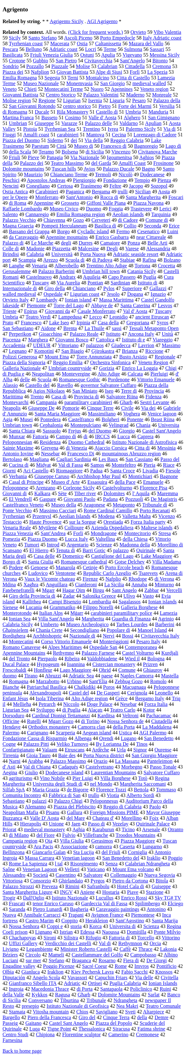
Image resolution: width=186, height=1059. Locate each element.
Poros (109, 687)
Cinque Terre (100, 408)
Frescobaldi (14, 670)
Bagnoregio (146, 146)
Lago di (173, 146)
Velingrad (118, 425)
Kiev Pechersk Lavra (92, 972)
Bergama (101, 191)
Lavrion (146, 345)
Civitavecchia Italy (160, 636)
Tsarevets (148, 573)
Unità (167, 334)
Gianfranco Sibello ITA (32, 983)
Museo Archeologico (87, 624)
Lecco (95, 317)
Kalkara (42, 493)
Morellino (131, 818)
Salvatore (93, 875)
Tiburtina (69, 1000)
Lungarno (152, 846)
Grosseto (70, 203)
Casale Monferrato (96, 311)
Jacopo (136, 186)
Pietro (104, 106)
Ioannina (76, 664)
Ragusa (62, 994)
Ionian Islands (163, 983)
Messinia (166, 448)
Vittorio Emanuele (156, 379)
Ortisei (95, 983)
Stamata (17, 1011)
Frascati (17, 903)
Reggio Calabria (126, 140)
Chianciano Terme (68, 174)
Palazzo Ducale (118, 168)
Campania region (20, 841)
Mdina (9, 584)
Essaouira (97, 482)
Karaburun (103, 829)
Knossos (163, 972)
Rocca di (109, 197)
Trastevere (141, 208)
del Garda (101, 163)
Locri (90, 49)
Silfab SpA (14, 789)
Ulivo (129, 596)
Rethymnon (130, 943)
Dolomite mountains (23, 168)
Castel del (79, 692)
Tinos (142, 744)
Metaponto (124, 505)
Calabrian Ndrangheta (147, 863)
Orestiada (113, 522)
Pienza (164, 180)
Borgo (63, 231)
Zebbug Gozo (129, 681)
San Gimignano (164, 117)
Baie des (67, 755)
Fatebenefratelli (18, 590)
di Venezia (76, 448)
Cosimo (73, 117)
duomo (10, 675)
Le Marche (42, 243)
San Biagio (72, 351)
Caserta (127, 846)
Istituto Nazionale (70, 897)
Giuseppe (44, 123)
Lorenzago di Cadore (155, 134)
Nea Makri (127, 1006)
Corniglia (137, 852)
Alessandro (14, 875)
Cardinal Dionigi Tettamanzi (61, 715)
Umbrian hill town (101, 271)
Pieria (149, 465)
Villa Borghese (115, 778)
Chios (82, 1011)
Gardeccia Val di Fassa (104, 903)
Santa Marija (165, 920)
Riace (168, 465)
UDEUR (41, 345)
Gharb (126, 402)
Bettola (141, 789)
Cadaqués (68, 766)
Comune (127, 670)
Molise (83, 66)
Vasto (148, 596)
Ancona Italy (141, 334)
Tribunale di (154, 505)
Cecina (119, 134)
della (142, 1017)
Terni (73, 77)
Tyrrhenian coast (26, 43)
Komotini (44, 351)
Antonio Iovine (18, 453)
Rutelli (34, 721)
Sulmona (133, 49)
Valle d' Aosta (102, 117)
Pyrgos (97, 880)
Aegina (10, 772)
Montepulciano (85, 425)
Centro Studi (15, 1034)
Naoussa (110, 932)
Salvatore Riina (122, 396)
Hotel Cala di (130, 886)
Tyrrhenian (14, 516)
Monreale (161, 94)
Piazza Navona (148, 203)
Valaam (49, 749)
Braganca (81, 960)
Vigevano (132, 55)
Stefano (56, 960)
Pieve (33, 157)
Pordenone (119, 379)
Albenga (82, 738)
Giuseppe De (41, 408)
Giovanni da (57, 311)
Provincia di (86, 396)
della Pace (125, 482)
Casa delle (44, 556)
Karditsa (106, 715)
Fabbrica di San (64, 795)
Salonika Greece (99, 596)
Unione (56, 823)
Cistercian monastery (114, 664)
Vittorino (171, 937)
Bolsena (70, 151)
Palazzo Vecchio (19, 220)
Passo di (96, 823)
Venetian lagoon (78, 858)
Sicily (15, 37)
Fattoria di (119, 937)
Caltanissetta (108, 43)
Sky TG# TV (168, 897)
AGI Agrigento (102, 21)
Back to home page (22, 1051)
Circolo (33, 954)
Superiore (132, 288)
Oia (48, 841)
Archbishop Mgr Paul (98, 476)
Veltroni (130, 715)
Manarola (65, 567)
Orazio (101, 761)
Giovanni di (15, 493)
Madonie (35, 248)
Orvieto (138, 32)
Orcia (155, 943)
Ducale (42, 112)
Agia (7, 419)
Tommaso (166, 789)
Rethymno (63, 653)
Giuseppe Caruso (52, 476)
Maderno (135, 94)
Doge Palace (99, 704)
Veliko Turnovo (72, 744)
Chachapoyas (22, 937)
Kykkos (40, 994)
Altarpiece (153, 1011)
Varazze (69, 123)
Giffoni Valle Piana (106, 203)
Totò (142, 778)
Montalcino (97, 77)
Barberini (164, 624)
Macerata (60, 43)
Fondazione (115, 180)
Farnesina (12, 1040)
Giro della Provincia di (32, 596)
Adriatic (72, 983)
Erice (174, 225)
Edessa (87, 932)
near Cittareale (151, 237)
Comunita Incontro (22, 795)
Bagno (148, 168)
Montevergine (76, 374)
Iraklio (154, 858)
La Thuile (94, 328)
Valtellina (105, 539)
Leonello (164, 692)
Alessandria (158, 248)
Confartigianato (18, 749)
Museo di (83, 146)
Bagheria (79, 909)
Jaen (75, 823)
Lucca (123, 436)
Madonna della (135, 544)
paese (107, 675)
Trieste (10, 311)
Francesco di (113, 146)
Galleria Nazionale (22, 368)
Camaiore (110, 243)
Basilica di (105, 225)
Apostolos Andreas (46, 180)
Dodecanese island (64, 772)
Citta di (142, 448)
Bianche (11, 687)
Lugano (128, 738)
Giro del (87, 1017)
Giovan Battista (72, 72)
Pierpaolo (47, 658)
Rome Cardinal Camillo (108, 510)
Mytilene (47, 527)
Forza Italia (156, 704)
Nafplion (40, 72)
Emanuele (153, 482)
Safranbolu (98, 886)
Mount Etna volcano (133, 869)
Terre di (129, 391)
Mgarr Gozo (61, 721)
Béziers (10, 954)
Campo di (66, 436)
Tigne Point (59, 1028)
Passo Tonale (163, 766)
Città (61, 146)
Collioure (73, 527)
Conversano (40, 1000)
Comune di (156, 220)
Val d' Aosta (135, 311)
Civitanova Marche (157, 151)
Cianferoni (85, 584)
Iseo (109, 391)
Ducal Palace (16, 664)
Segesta (52, 77)
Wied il (132, 658)
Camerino (118, 1034)
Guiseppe (161, 886)
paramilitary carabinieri (88, 402)
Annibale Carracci (42, 915)
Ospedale (53, 294)
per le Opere (15, 197)
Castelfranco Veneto (23, 505)
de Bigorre (78, 789)
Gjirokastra (102, 351)
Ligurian (72, 100)
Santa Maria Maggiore (57, 413)
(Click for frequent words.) (95, 32)
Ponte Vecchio (17, 510)
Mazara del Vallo (146, 43)
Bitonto (160, 60)
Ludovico (38, 573)
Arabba (35, 761)
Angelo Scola (46, 977)
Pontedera (50, 419)
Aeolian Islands (74, 516)
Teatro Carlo (122, 710)
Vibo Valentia (167, 32)
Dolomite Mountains (119, 994)
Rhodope (138, 579)
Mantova (95, 134)
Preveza (50, 886)
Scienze (104, 544)
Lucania (34, 607)
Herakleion (96, 920)
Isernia (95, 100)
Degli (112, 248)
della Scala (20, 151)
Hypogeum (48, 664)
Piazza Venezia (18, 533)
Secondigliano (84, 630)
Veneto (10, 89)
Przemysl (41, 516)
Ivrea (113, 129)
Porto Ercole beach (124, 567)
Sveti (130, 1011)
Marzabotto (47, 681)
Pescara (10, 49)
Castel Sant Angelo (68, 1023)
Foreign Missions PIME (114, 812)
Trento (37, 396)
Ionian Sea (19, 618)
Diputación (14, 977)
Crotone (17, 60)
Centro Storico (61, 94)
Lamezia (168, 613)
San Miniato (84, 391)
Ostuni (87, 55)
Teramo (46, 151)
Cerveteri (100, 220)
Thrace (145, 949)
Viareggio (163, 339)
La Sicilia (114, 584)
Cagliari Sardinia (73, 459)
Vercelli (174, 590)
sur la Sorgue (82, 522)
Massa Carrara (39, 858)
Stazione (154, 892)
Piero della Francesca (49, 1017)
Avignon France (107, 915)
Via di (169, 129)
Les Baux (108, 459)
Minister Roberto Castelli (86, 949)
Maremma (167, 493)
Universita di (122, 926)
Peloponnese (15, 487)
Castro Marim (39, 920)
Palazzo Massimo (68, 761)
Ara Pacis (43, 846)
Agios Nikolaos (49, 391)
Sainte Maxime (18, 448)
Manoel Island (152, 630)
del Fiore (46, 835)
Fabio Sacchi (134, 972)
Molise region (17, 100)
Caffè (125, 949)
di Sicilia (95, 151)
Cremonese (147, 1034)
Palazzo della (166, 100)
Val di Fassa (70, 465)
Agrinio (166, 618)
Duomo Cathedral (86, 442)
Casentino (66, 875)
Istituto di (147, 282)
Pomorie (70, 408)
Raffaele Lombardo (22, 208)
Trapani (75, 915)
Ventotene (65, 573)
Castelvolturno (117, 487)
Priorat (10, 829)
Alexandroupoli (45, 692)
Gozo (78, 220)
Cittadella (135, 66)
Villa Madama (166, 561)
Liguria (117, 100)
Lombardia (100, 601)
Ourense (163, 749)
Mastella (170, 675)
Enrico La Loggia (140, 368)
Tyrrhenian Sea (59, 129)
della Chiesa (135, 539)
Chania (143, 425)
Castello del (37, 385)
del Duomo (100, 430)
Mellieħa (22, 704)
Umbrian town (17, 425)
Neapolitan (43, 374)
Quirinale (145, 550)
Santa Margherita (143, 197)
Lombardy (46, 299)
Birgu (98, 590)
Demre (162, 1017)
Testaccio (12, 522)
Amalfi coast (36, 134)
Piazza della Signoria (24, 362)
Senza (111, 863)
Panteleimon (159, 761)
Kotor (149, 710)
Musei (26, 419)
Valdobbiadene (102, 658)
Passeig (10, 1023)
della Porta (124, 727)
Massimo (171, 345)
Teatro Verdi (38, 317)
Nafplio (113, 579)
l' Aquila (140, 493)
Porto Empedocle (117, 37)
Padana (110, 499)
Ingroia (16, 989)
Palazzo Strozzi (18, 886)
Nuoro (96, 89)
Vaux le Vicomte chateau (49, 579)
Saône (9, 869)
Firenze (90, 579)
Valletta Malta (136, 516)
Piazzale (59, 66)
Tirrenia (11, 755)
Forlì (135, 72)
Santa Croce (122, 470)
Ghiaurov (152, 670)
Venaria (39, 265)
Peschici (11, 180)
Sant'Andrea (53, 533)
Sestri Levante (154, 402)
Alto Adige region (89, 698)
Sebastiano (13, 801)
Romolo (158, 681)
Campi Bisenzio (65, 601)
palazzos (95, 345)
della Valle (13, 994)
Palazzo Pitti (36, 744)
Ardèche (100, 749)
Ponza (134, 243)
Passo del (169, 459)
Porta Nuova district (103, 755)
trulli (123, 191)
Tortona (142, 265)
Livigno (11, 949)
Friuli (14, 157)
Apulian (153, 123)
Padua (96, 470)
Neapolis (12, 408)
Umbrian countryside (69, 368)
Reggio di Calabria (122, 806)
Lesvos (165, 305)
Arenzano (45, 487)
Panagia (55, 157)
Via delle (144, 977)
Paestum (40, 146)
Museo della (63, 505)
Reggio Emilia (68, 362)
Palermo (11, 732)
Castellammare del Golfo (97, 954)
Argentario (78, 544)
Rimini (72, 886)
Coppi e (55, 926)
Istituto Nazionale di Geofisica (78, 1006)
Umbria (133, 112)
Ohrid (105, 670)
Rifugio (93, 937)
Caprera (145, 436)
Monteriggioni (114, 641)
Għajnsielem (15, 630)
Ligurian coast (84, 294)
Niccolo (71, 704)
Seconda (152, 225)
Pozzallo (35, 66)
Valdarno (128, 123)
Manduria (158, 112)
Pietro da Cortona (130, 880)
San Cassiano (139, 459)
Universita (168, 425)
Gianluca (31, 972)
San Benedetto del (120, 858)
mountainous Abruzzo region (131, 453)
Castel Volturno (138, 653)
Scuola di (74, 260)
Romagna (18, 681)
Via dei (148, 408)
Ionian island (78, 299)
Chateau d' (103, 818)
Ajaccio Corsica (110, 448)
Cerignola (137, 692)
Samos (97, 465)
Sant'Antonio (79, 197)
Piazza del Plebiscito (75, 806)
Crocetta (166, 265)
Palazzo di (13, 243)
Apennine (43, 203)
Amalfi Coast (132, 163)
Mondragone (104, 533)
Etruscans (74, 749)
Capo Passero (122, 277)
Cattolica (105, 339)
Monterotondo (17, 613)
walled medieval (19, 294)
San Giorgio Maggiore (154, 755)
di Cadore (128, 220)
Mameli (56, 954)
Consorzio (40, 880)
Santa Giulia (40, 561)
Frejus (74, 430)
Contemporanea (141, 647)
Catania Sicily (141, 271)
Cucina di (19, 465)
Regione (46, 100)
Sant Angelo (124, 590)
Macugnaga (134, 687)
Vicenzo (166, 516)
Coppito (69, 920)
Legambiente (39, 949)
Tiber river (85, 493)
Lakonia (168, 949)
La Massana (127, 761)
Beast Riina (163, 419)
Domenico (72, 556)
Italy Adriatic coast (162, 37)
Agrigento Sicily (66, 21)
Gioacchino (50, 334)
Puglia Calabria (125, 983)
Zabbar (151, 590)
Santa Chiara (22, 430)
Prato (8, 322)
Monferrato (46, 197)
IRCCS (102, 436)
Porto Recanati (155, 510)
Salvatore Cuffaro (161, 772)
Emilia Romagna (20, 77)
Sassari (157, 49)
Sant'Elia (98, 681)
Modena (106, 516)
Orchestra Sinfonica (110, 362)
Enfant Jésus (15, 698)
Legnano (18, 351)
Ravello (65, 385)
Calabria (35, 254)
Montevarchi (16, 402)
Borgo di (11, 561)
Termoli (103, 174)
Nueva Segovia (159, 875)
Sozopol (159, 186)
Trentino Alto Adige (106, 265)
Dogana (135, 294)
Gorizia (106, 368)
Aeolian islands (128, 214)
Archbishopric (47, 636)
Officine (11, 721)
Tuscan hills (64, 168)
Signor (140, 749)
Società (40, 875)
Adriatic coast (63, 49)
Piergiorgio (84, 180)
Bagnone (169, 476)
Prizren (150, 664)
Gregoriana (137, 322)
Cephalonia (51, 425)
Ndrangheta (125, 1000)
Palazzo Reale (84, 334)
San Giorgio (112, 83)
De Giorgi (156, 960)
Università (62, 254)
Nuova (9, 915)
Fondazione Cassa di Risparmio (35, 738)
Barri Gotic (94, 550)
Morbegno (132, 766)
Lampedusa (70, 317)
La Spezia (157, 72)
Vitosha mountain (51, 1011)
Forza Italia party (147, 522)
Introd (53, 544)
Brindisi (11, 254)
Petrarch (47, 704)
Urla (121, 749)
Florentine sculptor (81, 1034)
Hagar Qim (73, 590)
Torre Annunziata (94, 356)
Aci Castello (36, 470)
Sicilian (143, 191)
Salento (10, 214)
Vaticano (96, 869)
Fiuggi (9, 134)
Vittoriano (68, 345)
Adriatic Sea (81, 675)
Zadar (69, 596)
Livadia (150, 470)
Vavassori (77, 977)
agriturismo (20, 778)
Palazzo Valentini (100, 94)
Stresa (164, 533)
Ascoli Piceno (78, 37)
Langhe (16, 265)
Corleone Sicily (79, 487)
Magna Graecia (18, 225)
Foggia (116, 208)
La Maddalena (156, 727)
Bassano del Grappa (29, 231)
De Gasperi (107, 692)
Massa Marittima (116, 299)
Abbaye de (102, 305)
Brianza (130, 351)
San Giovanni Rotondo (32, 106)
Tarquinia (161, 214)
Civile (127, 408)
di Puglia (71, 710)
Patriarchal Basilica (46, 687)
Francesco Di (80, 453)
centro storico (77, 106)
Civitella (169, 977)
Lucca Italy (76, 539)
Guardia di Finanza (131, 618)
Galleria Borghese (139, 607)
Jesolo (113, 294)
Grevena (49, 448)
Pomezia (11, 539)
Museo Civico (64, 208)
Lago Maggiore (75, 670)
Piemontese (143, 915)
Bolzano (171, 260)
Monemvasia (79, 83)
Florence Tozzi (111, 789)
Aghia (78, 829)
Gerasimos (102, 841)
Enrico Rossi (134, 897)
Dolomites (114, 493)
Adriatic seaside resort (135, 254)
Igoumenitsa (119, 157)
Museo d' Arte (65, 482)
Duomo (93, 208)
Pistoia (30, 129)
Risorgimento (84, 863)
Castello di (107, 112)
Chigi (171, 368)
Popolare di (118, 630)
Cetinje (90, 567)
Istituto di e (133, 339)
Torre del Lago (69, 305)
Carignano (37, 732)
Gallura (74, 812)
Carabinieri (47, 191)
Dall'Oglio (33, 897)
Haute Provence (45, 522)
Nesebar (128, 704)
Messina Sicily (164, 55)
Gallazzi (157, 288)
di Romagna (15, 112)
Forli (78, 533)
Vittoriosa (13, 880)
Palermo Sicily (141, 129)
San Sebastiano (18, 328)
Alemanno (35, 806)
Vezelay (120, 823)
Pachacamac (158, 715)
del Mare (76, 818)
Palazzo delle (98, 123)
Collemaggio (123, 875)
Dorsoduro (13, 715)
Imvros (141, 966)
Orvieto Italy (16, 299)
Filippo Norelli (98, 607)
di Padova (102, 260)
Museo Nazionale (41, 83)
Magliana (39, 459)
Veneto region (154, 89)
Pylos (109, 288)
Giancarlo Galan (48, 852)
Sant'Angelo (132, 60)
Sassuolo (52, 430)
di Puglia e (13, 374)
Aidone (48, 328)
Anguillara (56, 584)
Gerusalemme (17, 271)
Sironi (49, 937)
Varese (132, 248)
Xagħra (30, 584)
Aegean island (97, 732)
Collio (130, 225)
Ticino (128, 829)
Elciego (175, 903)
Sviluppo (45, 710)
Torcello (145, 937)
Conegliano (38, 186)
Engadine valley (19, 966)
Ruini (165, 989)
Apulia (108, 55)
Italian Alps (51, 613)
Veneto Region (153, 362)
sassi (117, 328)
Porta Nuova (92, 254)
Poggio (175, 858)
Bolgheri (110, 419)
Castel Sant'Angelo (161, 430)
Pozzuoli (134, 499)
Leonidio (118, 317)
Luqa (34, 1028)
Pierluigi (159, 374)
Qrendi (106, 738)
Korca (95, 926)
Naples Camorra (136, 675)
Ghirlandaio (71, 880)
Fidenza (153, 396)
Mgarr (48, 590)
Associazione (74, 846)
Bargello (11, 1017)
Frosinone (163, 163)
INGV (66, 892)
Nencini (11, 186)
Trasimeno (91, 186)
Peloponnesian (17, 442)
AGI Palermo (153, 732)
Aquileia (91, 277)
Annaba (139, 584)
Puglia (149, 277)
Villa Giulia (72, 841)
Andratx (67, 277)
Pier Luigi (82, 778)
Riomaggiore (69, 470)
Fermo (123, 231)
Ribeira (72, 658)
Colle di (11, 248)
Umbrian (18, 123)
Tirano (30, 675)
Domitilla (136, 932)
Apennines (121, 89)
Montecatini (21, 641)
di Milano (19, 835)
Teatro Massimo (67, 163)
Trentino (91, 129)
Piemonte (36, 305)
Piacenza (12, 339)
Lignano (43, 932)
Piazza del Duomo (21, 140)
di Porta (84, 989)
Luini (172, 231)
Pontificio (166, 966)
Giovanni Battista (20, 94)
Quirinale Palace (153, 823)
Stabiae (127, 260)
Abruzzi (53, 675)
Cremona (161, 66)
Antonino (156, 909)
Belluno (34, 49)
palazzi (39, 801)
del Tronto (19, 658)
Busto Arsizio (133, 356)
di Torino (90, 721)
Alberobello (67, 265)
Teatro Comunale (163, 1006)
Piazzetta (61, 248)
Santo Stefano (42, 37)
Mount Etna (57, 356)
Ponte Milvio (167, 932)
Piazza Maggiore (138, 841)
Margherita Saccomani (143, 784)
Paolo (155, 806)
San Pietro (66, 60)
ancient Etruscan (152, 317)
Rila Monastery (72, 112)
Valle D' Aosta (44, 818)
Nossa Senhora (24, 926)
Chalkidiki (85, 687)
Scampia (27, 260)
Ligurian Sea (16, 710)
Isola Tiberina (49, 698)
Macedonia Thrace (50, 989)
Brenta (70, 328)
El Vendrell (20, 499)
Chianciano (84, 288)
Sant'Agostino (130, 920)
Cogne (9, 744)
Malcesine (88, 248)
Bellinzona (13, 852)
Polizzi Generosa (20, 356)
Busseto (49, 117)
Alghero (132, 117)
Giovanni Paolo (80, 499)
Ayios (89, 168)
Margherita (93, 618)
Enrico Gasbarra (112, 237)
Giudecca (120, 345)
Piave (132, 892)
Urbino (74, 681)
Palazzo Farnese (98, 653)
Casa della (108, 322)
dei (74, 140)
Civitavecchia (98, 60)
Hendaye (12, 727)
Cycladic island (93, 231)
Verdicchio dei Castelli (68, 943)
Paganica (75, 191)
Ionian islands (162, 601)
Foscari (175, 197)
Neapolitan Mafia (20, 812)
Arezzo (50, 260)
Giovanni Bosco (72, 339)
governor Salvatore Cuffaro (108, 385)
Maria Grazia (45, 789)
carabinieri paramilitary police (121, 613)
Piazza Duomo (42, 539)
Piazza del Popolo (114, 1023)
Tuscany (40, 282)
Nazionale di (82, 636)
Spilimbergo (147, 903)
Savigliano (106, 1011)
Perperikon (20, 334)
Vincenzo (120, 151)
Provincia (154, 391)
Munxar (17, 436)
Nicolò (126, 174)
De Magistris (164, 499)
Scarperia (65, 732)
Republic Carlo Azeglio (107, 573)
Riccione (154, 351)
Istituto (113, 334)
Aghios (146, 157)
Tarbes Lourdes (132, 624)
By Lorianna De (112, 744)
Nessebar (50, 453)
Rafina (149, 260)
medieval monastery (44, 829)
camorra (103, 846)
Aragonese (94, 505)
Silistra (70, 937)
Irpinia (83, 322)
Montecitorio (137, 533)
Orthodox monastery (49, 727)
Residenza (50, 442)
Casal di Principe (26, 482)
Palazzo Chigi (68, 801)
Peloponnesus (104, 801)
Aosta (164, 191)
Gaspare (47, 499)
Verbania (18, 476)
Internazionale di (20, 288)
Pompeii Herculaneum (64, 225)
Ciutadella (161, 721)
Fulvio (69, 835)
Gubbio (40, 60)
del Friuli (111, 852)
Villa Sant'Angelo (56, 618)
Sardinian (120, 282)
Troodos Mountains (135, 835)
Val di (105, 943)
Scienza (151, 926)
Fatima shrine (151, 1028)
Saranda (17, 909)
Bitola (162, 880)
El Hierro (38, 550)
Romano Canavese (22, 647)
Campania (46, 402)
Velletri (71, 869)
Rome (121, 966)
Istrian (66, 932)
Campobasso (143, 954)
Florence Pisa (153, 487)
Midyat (43, 465)
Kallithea (31, 601)
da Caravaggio (23, 237)
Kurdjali (169, 653)
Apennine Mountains (24, 653)
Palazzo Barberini (56, 271)
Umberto (50, 624)
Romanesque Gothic (79, 379)
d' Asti (9, 766)
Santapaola (111, 989)
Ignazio (158, 294)
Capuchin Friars (111, 977)
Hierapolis (30, 823)
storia (76, 926)
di (85, 436)
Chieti (30, 89)
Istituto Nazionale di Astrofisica (144, 442)
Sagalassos (130, 601)
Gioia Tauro (38, 755)
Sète (62, 493)
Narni (14, 761)
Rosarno (107, 960)
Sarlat (153, 994)
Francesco (31, 322)
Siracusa (121, 1028)
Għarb (84, 994)
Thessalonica (91, 1028)
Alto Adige (108, 374)
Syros (162, 322)
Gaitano (33, 1023)
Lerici (165, 208)
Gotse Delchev (130, 561)
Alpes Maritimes (65, 647)
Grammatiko (62, 607)
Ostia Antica (15, 191)
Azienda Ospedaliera (112, 527)
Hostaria (110, 892)
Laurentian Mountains (113, 772)
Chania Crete (49, 630)
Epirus (30, 311)
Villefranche (95, 835)
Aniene (87, 892)
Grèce (122, 698)
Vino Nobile (52, 778)
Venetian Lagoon (40, 869)
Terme (109, 49)
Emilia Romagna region (80, 214)
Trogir (9, 897)
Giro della (54, 288)
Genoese (39, 567)
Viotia (113, 795)
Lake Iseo (59, 322)
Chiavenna (54, 220)
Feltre (115, 186)
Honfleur (43, 670)
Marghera (38, 339)
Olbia (8, 972)
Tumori (31, 544)
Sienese (10, 607)
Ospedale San (103, 647)
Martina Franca (18, 117)
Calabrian (107, 66)
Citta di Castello (133, 77)
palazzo (121, 550)
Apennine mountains (67, 237)
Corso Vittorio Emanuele (66, 641)
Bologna (155, 658)
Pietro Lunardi (48, 909)
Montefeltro (124, 465)
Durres (86, 243)
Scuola (44, 379)
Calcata (135, 374)
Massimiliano (102, 413)
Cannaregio (37, 214)
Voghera (131, 413)
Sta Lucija (83, 852)
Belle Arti (158, 243)
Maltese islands (156, 527)
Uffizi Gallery (23, 943)
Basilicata (13, 55)
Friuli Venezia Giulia (51, 55)
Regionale (165, 356)
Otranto (175, 829)
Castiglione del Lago (112, 556)
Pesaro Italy (148, 641)
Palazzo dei (31, 163)
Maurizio (33, 174)
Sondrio (11, 66)
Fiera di (131, 960)
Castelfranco (81, 419)
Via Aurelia (68, 282)
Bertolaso (12, 459)
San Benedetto (159, 738)
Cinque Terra (116, 1017)
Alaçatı (95, 710)
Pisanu (52, 812)
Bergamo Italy (149, 698)
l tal (59, 863)
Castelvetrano (100, 766)
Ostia (82, 43)
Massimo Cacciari (57, 510)
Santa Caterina (135, 305)
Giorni (9, 470)
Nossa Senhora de (125, 721)
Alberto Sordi (140, 795)
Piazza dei (13, 72)
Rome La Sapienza (28, 863)
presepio (30, 1006)
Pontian (95, 282)
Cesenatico (148, 231)
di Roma (17, 203)
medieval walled (149, 83)
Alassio (10, 385)
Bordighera (14, 636)
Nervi (108, 636)
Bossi (127, 636)
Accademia (14, 345)
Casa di (59, 396)
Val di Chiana (36, 766)
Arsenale (151, 829)
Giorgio (127, 430)
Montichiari (140, 476)
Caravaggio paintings (117, 909)
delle (25, 379)
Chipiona (45, 1034)
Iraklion (55, 972)
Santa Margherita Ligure (27, 892)
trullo (93, 795)
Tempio (142, 180)
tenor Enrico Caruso (53, 903)
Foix (153, 818)
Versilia (167, 106)
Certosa (65, 186)
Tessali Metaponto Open (154, 328)
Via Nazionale (84, 157)
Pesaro (139, 100)
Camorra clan (91, 727)
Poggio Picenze (59, 966)
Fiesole (173, 470)
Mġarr (76, 613)
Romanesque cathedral (84, 561)
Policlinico (141, 989)
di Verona (164, 579)
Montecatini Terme (63, 89)
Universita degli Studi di (58, 784)
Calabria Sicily (18, 624)
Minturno (164, 584)
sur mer (33, 960)
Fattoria (41, 436)
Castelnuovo (39, 277)
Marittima (13, 396)
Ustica (125, 732)
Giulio (31, 772)
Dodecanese (152, 174)
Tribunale (96, 1000)
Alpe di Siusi (109, 72)
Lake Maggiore (156, 556)
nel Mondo (101, 784)
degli (66, 243)
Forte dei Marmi (134, 106)
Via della (93, 140)
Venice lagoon (162, 413)
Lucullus (104, 897)
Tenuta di (65, 550)
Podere (16, 567)
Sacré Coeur (94, 966)
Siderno (55, 140)
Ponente (135, 419)
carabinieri (67, 134)
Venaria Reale (17, 527)
